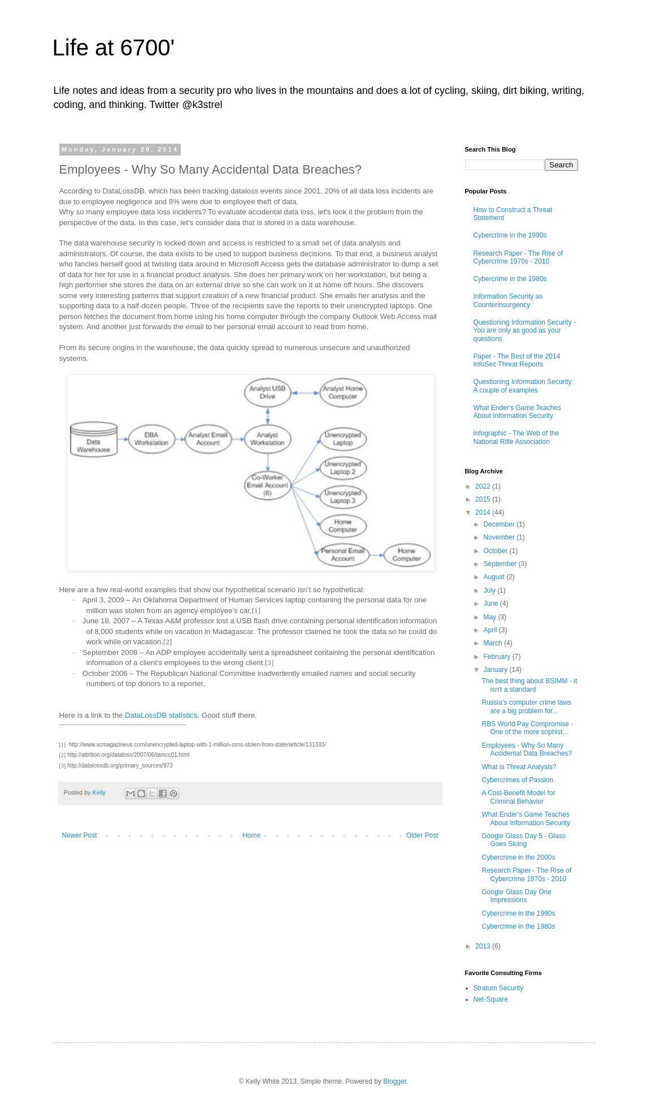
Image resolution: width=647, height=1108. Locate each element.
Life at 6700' (114, 47)
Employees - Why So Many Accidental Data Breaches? (526, 749)
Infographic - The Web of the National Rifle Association (516, 437)
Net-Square (491, 999)
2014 (483, 512)
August (494, 577)
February (497, 657)
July (490, 590)
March (493, 643)
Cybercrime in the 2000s (518, 857)
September (500, 564)
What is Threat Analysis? (518, 767)
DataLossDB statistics (161, 715)
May (490, 617)
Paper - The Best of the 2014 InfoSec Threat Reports (517, 360)
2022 (483, 486)
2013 (483, 946)
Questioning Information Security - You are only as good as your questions (525, 330)
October (496, 551)
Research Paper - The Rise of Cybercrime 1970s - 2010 (518, 257)
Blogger (394, 1081)
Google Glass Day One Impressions (516, 896)
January (496, 670)
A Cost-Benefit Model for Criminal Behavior (518, 797)
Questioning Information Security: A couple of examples (524, 386)
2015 (483, 499)
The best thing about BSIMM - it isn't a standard (529, 685)
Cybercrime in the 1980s (510, 279)
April (490, 630)
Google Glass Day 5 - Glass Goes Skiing (523, 840)
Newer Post (79, 835)
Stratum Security (499, 988)
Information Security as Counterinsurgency (508, 300)
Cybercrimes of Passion (517, 780)
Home (251, 835)
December (499, 524)
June (491, 603)
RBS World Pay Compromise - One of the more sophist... (527, 728)
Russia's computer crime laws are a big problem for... (526, 706)
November (499, 537)
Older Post (422, 835)
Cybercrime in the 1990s (510, 235)
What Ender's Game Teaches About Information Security (517, 412)
